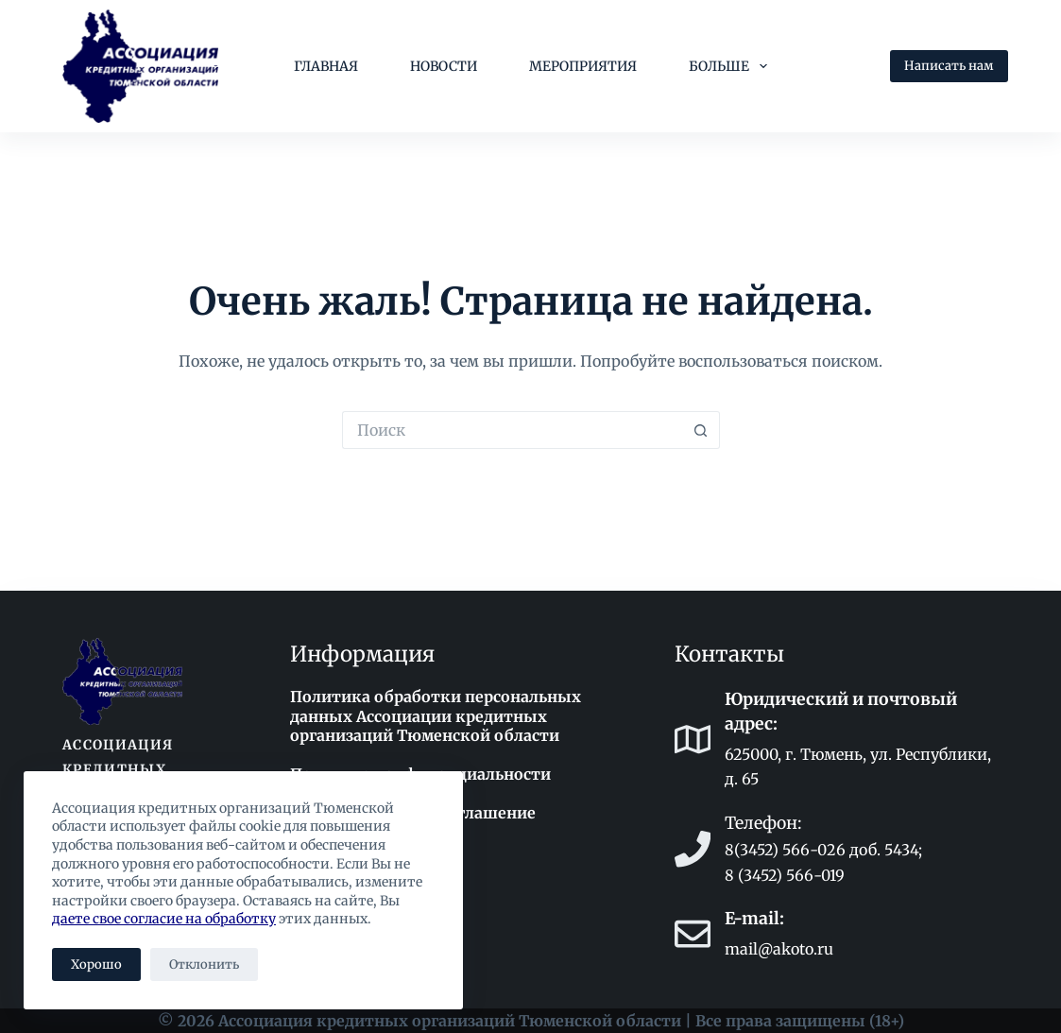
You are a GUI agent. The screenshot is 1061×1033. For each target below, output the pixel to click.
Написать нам (949, 66)
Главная (326, 66)
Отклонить (204, 964)
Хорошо (96, 964)
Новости (443, 66)
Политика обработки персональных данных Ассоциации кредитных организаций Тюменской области (435, 716)
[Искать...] (512, 430)
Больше (732, 66)
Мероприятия (583, 66)
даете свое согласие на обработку (164, 918)
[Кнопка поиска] (701, 430)
